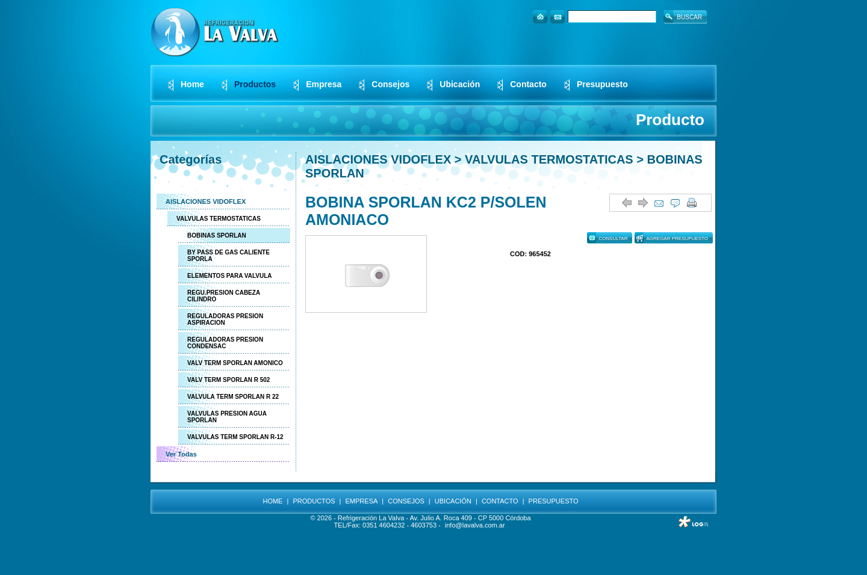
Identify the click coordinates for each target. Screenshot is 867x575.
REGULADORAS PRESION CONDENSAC (225, 342)
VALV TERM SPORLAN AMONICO (235, 363)
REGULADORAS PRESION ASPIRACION (225, 319)
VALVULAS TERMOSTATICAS (218, 218)
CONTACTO (500, 501)
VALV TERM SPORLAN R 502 (228, 380)
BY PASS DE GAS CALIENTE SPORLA (228, 255)
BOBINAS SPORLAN (216, 235)
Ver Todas (181, 454)
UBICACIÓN (453, 501)
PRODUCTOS (314, 501)
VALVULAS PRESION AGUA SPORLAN (227, 416)
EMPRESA (362, 501)
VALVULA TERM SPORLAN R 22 (233, 396)
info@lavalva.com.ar (475, 525)
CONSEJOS (406, 501)
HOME (272, 501)
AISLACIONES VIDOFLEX (206, 201)
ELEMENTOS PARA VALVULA (229, 275)
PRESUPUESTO (554, 501)
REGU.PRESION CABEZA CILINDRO (223, 296)
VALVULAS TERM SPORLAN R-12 (235, 437)
